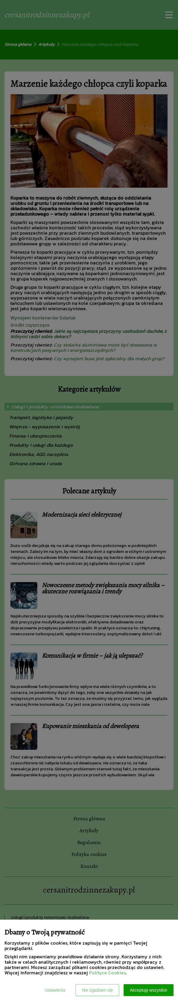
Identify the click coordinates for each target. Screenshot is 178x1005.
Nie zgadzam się (97, 990)
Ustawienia (55, 990)
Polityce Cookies (107, 972)
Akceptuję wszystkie (148, 990)
